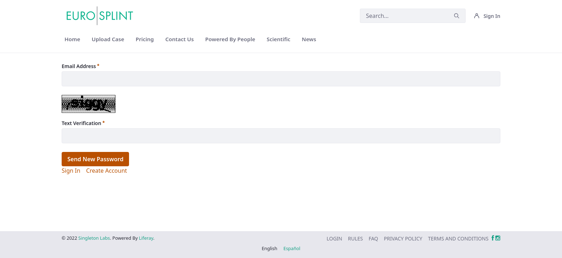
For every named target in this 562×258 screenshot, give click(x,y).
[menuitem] (72, 39)
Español (292, 248)
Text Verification (83, 123)
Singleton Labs (94, 238)
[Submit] (456, 16)
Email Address (80, 66)
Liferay (146, 238)
